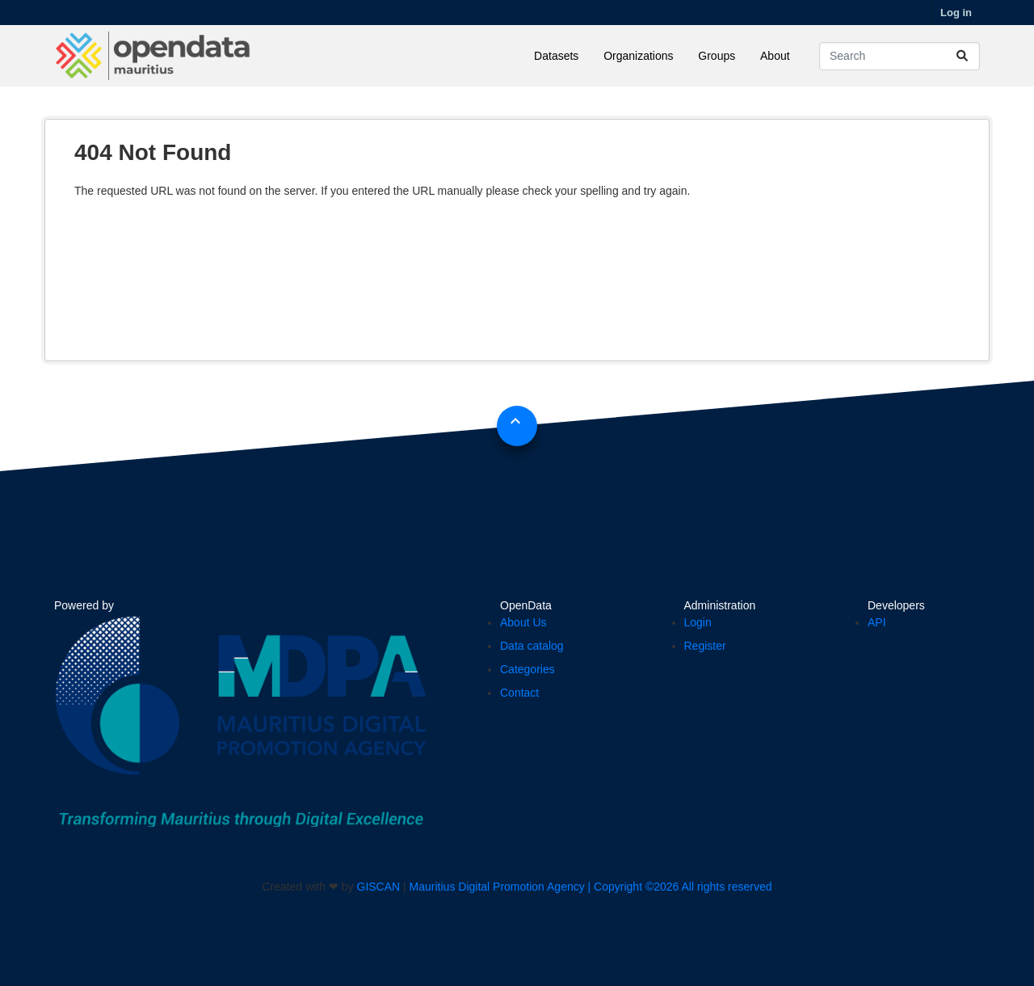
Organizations (638, 55)
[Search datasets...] (899, 56)
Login (698, 622)
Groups (716, 55)
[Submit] (962, 56)
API (877, 622)
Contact (519, 692)
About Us (523, 622)
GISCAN (379, 886)
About (775, 55)
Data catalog (532, 645)
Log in (956, 12)
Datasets (556, 55)
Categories (527, 669)
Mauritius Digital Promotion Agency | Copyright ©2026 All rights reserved (591, 886)
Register (705, 645)
